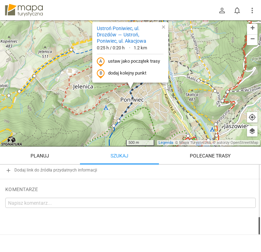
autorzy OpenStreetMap (237, 142)
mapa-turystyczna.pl (24, 10)
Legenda (166, 142)
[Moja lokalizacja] (252, 117)
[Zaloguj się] (222, 10)
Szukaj (119, 156)
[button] (19, 91)
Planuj (40, 156)
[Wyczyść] (252, 172)
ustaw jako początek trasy (128, 62)
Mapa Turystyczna (195, 142)
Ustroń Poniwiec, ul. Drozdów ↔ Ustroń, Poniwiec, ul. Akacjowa (121, 35)
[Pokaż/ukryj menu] (252, 10)
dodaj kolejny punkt (121, 73)
